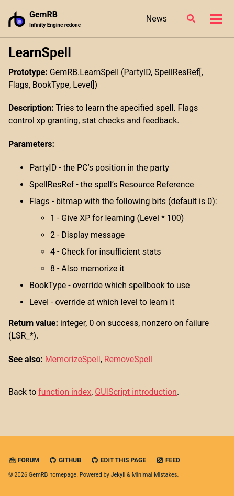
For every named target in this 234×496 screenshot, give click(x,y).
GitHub (65, 460)
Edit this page (118, 460)
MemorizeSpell (73, 359)
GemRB (55, 19)
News (156, 19)
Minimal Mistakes (154, 474)
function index (64, 392)
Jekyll (117, 474)
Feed (168, 460)
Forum (23, 460)
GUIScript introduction (136, 392)
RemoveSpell (128, 359)
